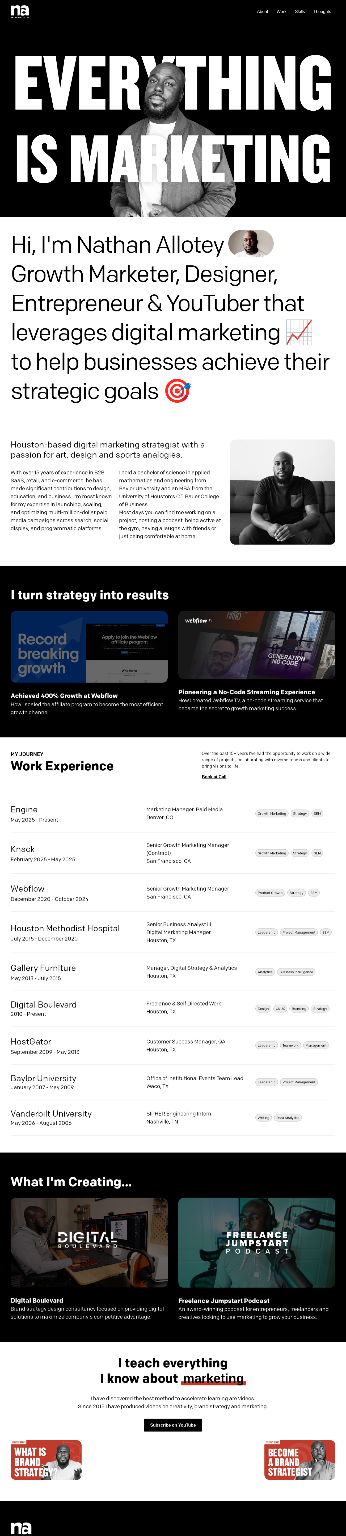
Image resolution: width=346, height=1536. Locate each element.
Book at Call (214, 778)
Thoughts (322, 11)
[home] (20, 11)
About (262, 11)
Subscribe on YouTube (173, 1426)
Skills (300, 11)
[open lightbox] (46, 1461)
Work (281, 11)
